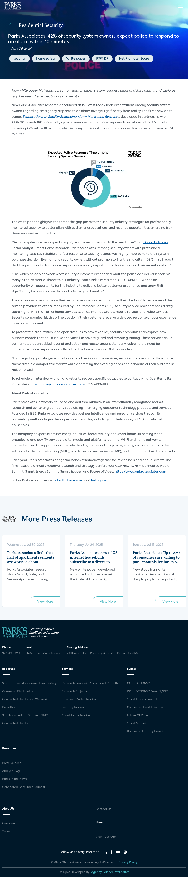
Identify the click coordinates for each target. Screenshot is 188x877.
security (19, 58)
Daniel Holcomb (155, 242)
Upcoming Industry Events (145, 731)
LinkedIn (59, 480)
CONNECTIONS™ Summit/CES (147, 691)
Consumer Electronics (17, 691)
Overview (8, 823)
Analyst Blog (11, 771)
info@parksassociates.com (43, 653)
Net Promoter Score (134, 58)
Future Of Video (138, 715)
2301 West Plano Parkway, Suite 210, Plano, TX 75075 (102, 653)
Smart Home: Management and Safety (29, 683)
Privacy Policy (127, 862)
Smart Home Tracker (76, 715)
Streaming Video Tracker (79, 699)
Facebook (75, 480)
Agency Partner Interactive (110, 872)
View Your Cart (106, 837)
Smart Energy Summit (142, 699)
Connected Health (15, 723)
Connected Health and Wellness (24, 699)
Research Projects (74, 691)
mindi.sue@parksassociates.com (59, 384)
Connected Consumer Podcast (23, 787)
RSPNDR (102, 58)
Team (6, 831)
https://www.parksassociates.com (140, 471)
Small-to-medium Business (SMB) (25, 715)
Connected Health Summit (145, 707)
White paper (75, 58)
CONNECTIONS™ (138, 683)
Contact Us (103, 809)
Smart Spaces (136, 723)
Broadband (10, 707)
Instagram (99, 480)
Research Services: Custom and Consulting (92, 683)
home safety (45, 58)
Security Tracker (73, 707)
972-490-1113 (11, 653)
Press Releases (12, 763)
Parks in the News (14, 779)
